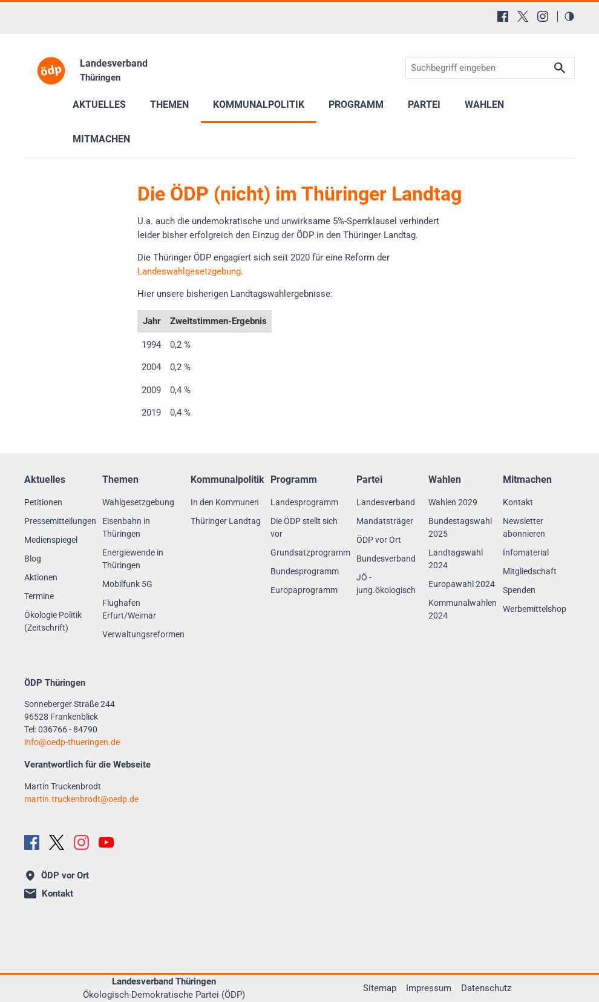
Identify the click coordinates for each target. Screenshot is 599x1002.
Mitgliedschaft (530, 571)
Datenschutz (486, 988)
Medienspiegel (50, 540)
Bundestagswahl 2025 (460, 527)
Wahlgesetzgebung (138, 502)
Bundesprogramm (304, 571)
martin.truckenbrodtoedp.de (81, 799)
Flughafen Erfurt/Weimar (129, 609)
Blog (32, 558)
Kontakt (518, 502)
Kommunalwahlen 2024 (462, 609)
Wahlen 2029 (452, 502)
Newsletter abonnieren (524, 527)
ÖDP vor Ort (378, 540)
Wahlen (484, 104)
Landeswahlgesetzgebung (189, 271)
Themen (169, 104)
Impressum (428, 988)
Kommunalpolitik (258, 104)
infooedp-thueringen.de (72, 742)
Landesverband (385, 502)
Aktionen (40, 577)
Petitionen (43, 502)
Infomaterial (526, 552)
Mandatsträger (384, 521)
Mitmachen (101, 139)
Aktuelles (99, 104)
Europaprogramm (304, 590)
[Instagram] (542, 16)
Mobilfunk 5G (127, 584)
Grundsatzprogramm (310, 552)
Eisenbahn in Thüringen (126, 527)
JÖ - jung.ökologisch (386, 583)
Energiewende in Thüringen (132, 559)
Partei (424, 104)
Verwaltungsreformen (143, 634)
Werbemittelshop (534, 609)
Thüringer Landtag (226, 521)
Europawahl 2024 (461, 584)
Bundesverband (386, 558)
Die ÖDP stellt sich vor (304, 527)
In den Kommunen (225, 502)
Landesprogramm (304, 502)
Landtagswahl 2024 (455, 559)
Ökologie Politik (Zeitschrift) (53, 621)
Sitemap (379, 988)
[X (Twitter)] (522, 16)
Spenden (519, 590)
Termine (39, 596)
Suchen (560, 68)
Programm (356, 104)
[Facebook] (502, 16)
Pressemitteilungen (60, 521)
